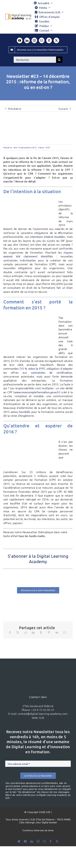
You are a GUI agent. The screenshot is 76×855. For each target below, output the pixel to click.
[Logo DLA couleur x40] (18, 15)
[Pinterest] (49, 632)
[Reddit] (25, 632)
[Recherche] (59, 60)
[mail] (41, 40)
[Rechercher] (35, 60)
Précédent (14, 108)
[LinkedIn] (33, 632)
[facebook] (49, 40)
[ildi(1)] (38, 665)
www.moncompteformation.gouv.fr (36, 392)
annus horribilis (20, 411)
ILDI (41, 717)
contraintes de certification (51, 372)
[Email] (64, 632)
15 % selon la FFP (32, 368)
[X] (18, 632)
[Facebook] (10, 632)
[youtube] (19, 40)
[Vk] (56, 632)
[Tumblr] (41, 632)
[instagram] (34, 40)
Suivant (63, 108)
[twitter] (56, 40)
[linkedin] (27, 40)
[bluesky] (19, 841)
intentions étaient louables (47, 236)
